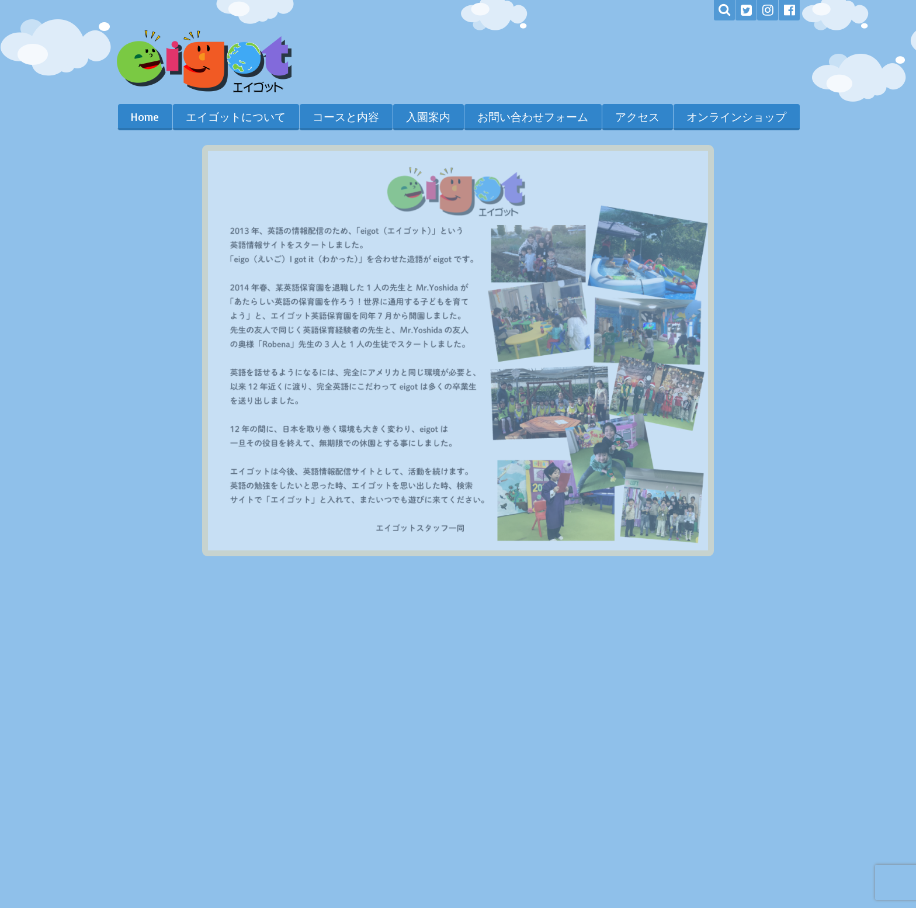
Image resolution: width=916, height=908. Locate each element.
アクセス (637, 117)
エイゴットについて (236, 117)
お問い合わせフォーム (532, 117)
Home (145, 117)
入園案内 (428, 117)
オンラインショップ (736, 117)
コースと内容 (346, 117)
